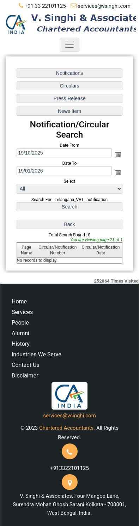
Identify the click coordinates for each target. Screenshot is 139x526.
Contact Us (26, 365)
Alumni (20, 333)
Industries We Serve (36, 354)
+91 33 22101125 (45, 6)
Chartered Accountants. (67, 428)
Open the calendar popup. (117, 154)
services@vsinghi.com (104, 6)
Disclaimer (25, 375)
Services (22, 312)
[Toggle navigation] (69, 45)
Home (19, 301)
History (21, 343)
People (20, 322)
